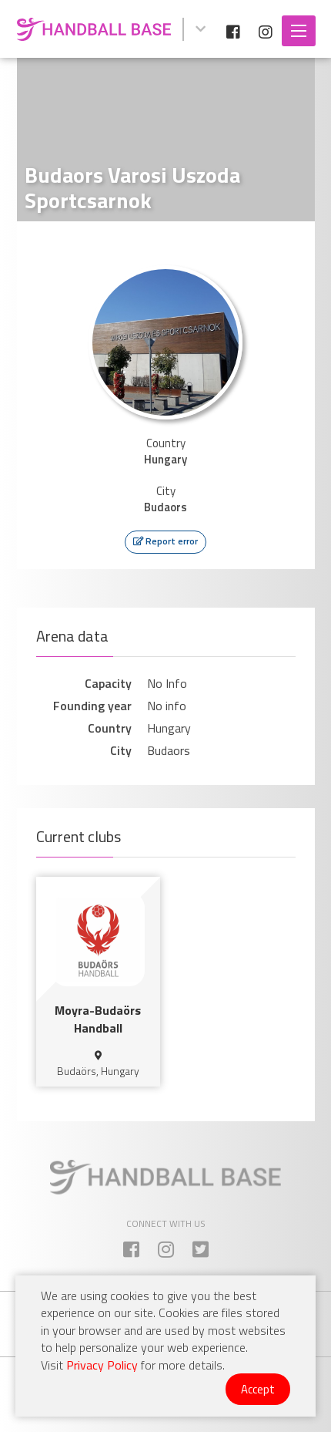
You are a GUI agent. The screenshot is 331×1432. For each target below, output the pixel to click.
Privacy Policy (102, 1365)
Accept (258, 1389)
